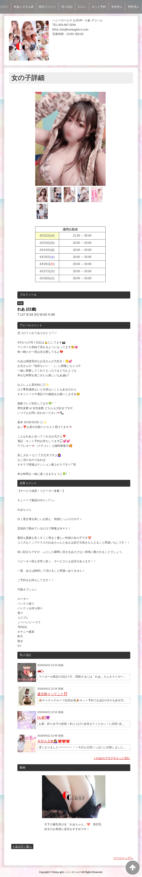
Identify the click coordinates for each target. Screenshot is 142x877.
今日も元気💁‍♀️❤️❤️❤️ (53, 741)
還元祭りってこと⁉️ (52, 694)
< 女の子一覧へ (22, 846)
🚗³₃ (40, 670)
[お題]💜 (43, 717)
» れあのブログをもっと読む (112, 758)
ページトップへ (123, 858)
